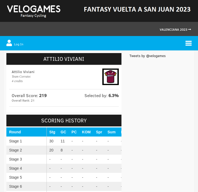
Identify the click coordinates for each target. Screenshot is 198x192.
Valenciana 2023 (175, 29)
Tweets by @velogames (147, 55)
